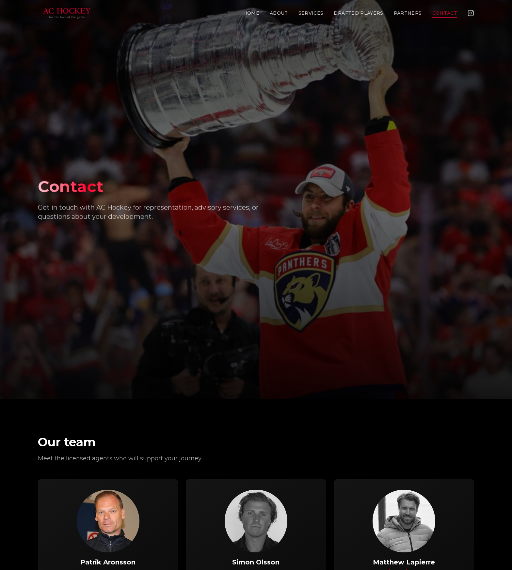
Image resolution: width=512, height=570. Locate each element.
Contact (444, 13)
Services (311, 13)
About (279, 13)
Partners (408, 13)
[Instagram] (471, 13)
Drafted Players (358, 13)
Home (251, 13)
